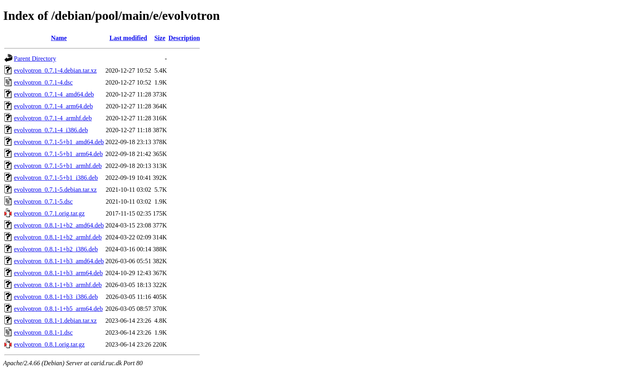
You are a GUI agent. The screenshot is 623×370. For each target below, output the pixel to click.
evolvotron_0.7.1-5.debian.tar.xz (55, 189)
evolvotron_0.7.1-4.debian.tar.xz (55, 70)
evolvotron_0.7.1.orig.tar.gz (49, 213)
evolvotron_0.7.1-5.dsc (43, 201)
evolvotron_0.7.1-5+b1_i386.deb (56, 177)
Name (59, 38)
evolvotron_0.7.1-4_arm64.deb (53, 106)
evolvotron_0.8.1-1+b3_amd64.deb (59, 261)
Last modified (128, 38)
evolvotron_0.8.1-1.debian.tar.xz (55, 320)
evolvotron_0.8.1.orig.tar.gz (49, 344)
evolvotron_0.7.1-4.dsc (43, 82)
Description (184, 38)
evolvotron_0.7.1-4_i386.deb (51, 130)
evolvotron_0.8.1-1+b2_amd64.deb (59, 225)
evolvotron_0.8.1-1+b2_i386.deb (56, 249)
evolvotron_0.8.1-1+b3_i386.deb (56, 296)
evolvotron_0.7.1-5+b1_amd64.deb (59, 142)
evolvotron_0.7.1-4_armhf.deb (53, 118)
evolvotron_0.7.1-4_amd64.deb (54, 94)
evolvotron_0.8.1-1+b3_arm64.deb (58, 273)
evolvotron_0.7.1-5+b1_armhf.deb (58, 165)
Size (159, 38)
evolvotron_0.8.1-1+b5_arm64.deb (58, 308)
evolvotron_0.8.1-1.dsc (43, 332)
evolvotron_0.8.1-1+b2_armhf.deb (58, 237)
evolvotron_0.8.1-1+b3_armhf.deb (58, 284)
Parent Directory (35, 58)
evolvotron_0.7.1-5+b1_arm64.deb (58, 153)
